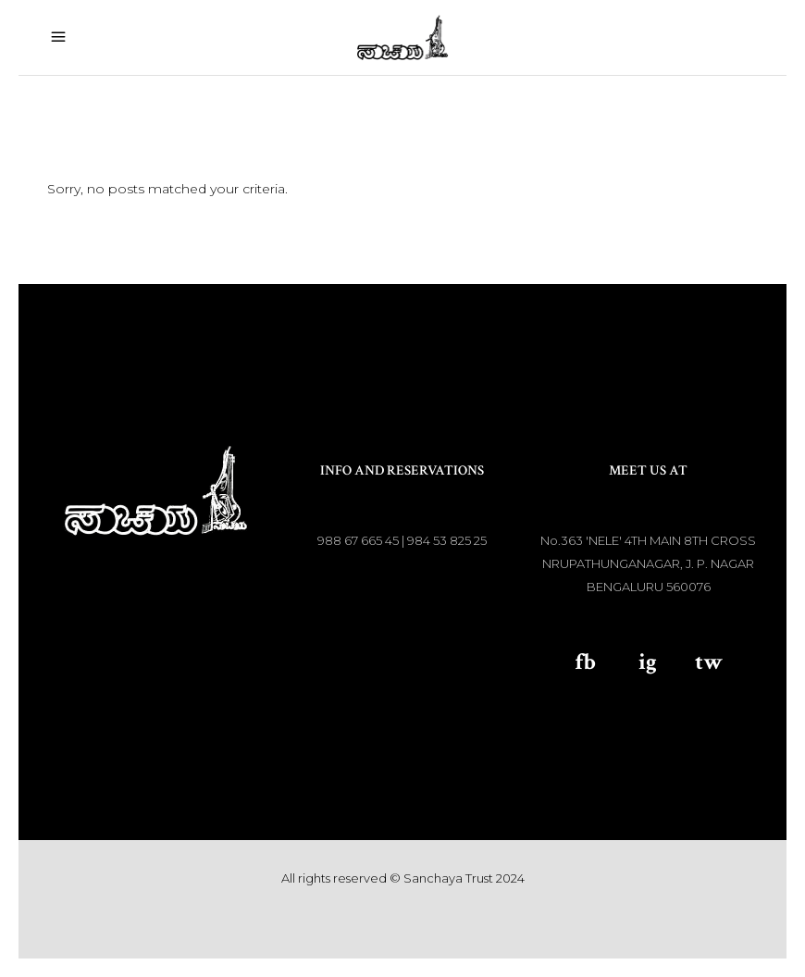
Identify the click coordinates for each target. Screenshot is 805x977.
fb (585, 662)
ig (647, 662)
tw (709, 662)
